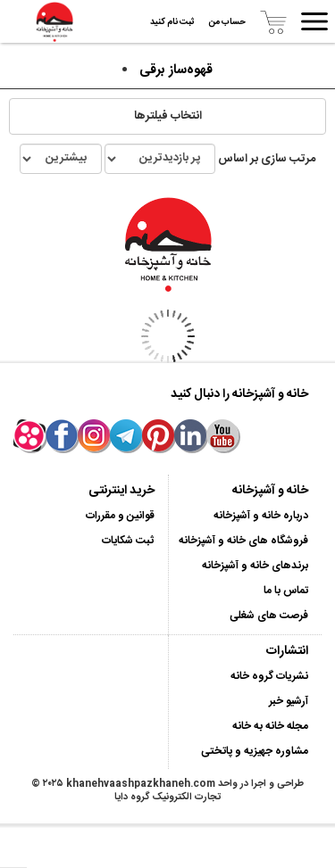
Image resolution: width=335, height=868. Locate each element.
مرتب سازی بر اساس (167, 159)
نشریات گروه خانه (269, 676)
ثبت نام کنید (172, 22)
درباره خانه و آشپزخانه (261, 516)
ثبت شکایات (128, 541)
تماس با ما (286, 590)
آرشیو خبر (288, 701)
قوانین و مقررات (120, 516)
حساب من (227, 22)
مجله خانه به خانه (270, 726)
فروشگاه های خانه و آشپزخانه (243, 541)
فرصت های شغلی (269, 615)
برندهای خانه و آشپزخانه (255, 566)
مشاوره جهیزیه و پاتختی (254, 751)
